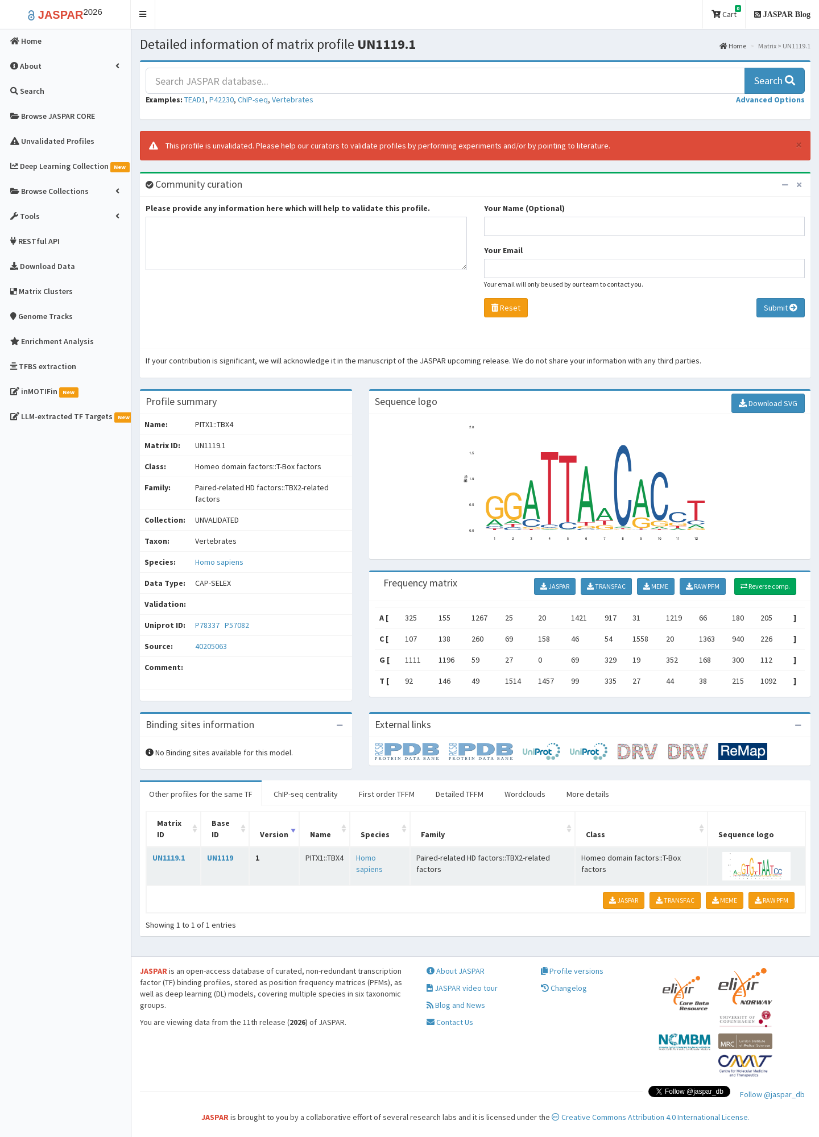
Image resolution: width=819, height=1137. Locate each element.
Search (774, 80)
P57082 (238, 625)
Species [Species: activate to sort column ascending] (375, 834)
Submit (780, 308)
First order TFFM (387, 794)
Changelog (564, 988)
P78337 (208, 625)
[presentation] (232, 312)
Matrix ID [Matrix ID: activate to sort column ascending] (169, 829)
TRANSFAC (606, 586)
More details (587, 794)
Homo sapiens (219, 562)
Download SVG (768, 403)
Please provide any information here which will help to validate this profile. (288, 208)
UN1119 (220, 858)
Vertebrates (292, 99)
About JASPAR (456, 971)
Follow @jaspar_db (772, 1094)
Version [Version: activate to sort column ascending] (274, 834)
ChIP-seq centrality (306, 794)
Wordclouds (524, 794)
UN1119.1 (168, 858)
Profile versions (572, 971)
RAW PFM (702, 586)
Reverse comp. (765, 586)
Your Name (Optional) (524, 208)
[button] (143, 14)
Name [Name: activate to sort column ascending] (320, 834)
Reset (505, 308)
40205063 (211, 646)
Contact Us (450, 1022)
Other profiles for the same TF (201, 794)
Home (732, 46)
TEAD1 (194, 99)
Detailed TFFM (459, 794)
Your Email (503, 250)
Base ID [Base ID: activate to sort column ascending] (221, 829)
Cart (726, 12)
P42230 (221, 99)
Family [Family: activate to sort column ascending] (433, 834)
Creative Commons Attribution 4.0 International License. (651, 1117)
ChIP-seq (253, 99)
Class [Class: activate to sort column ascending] (595, 834)
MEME (655, 586)
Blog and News (456, 1005)
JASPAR (554, 586)
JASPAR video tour (462, 988)
